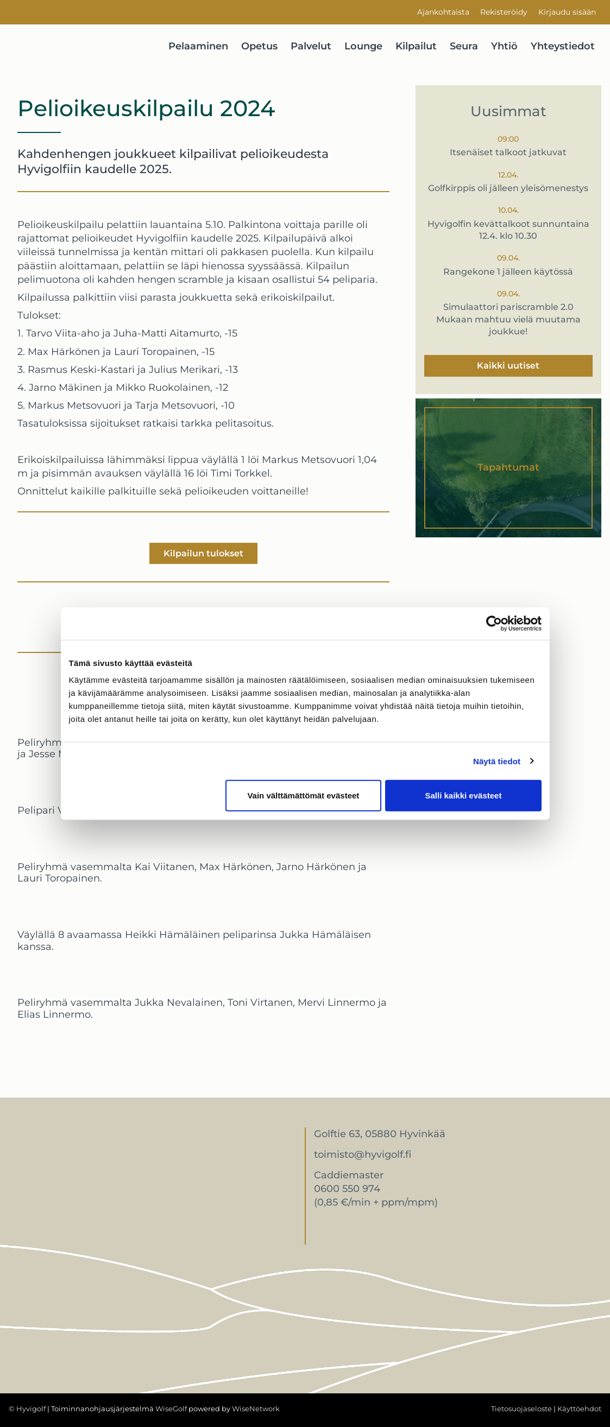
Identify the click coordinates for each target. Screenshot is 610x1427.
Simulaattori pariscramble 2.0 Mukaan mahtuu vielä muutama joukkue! (508, 319)
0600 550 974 (347, 1189)
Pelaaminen (198, 46)
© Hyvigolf (27, 1408)
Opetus (259, 46)
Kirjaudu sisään (567, 12)
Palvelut (311, 46)
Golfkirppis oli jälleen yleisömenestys (508, 188)
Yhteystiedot (563, 46)
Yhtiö (504, 46)
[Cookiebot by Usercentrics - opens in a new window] (494, 623)
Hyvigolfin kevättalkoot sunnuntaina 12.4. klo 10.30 (508, 230)
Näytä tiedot (496, 760)
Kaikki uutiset (508, 365)
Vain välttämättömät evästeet (303, 795)
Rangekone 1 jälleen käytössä (508, 272)
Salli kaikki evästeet (463, 795)
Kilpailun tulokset (203, 553)
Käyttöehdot (579, 1408)
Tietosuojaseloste (521, 1408)
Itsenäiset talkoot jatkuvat (508, 152)
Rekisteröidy (503, 12)
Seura (464, 46)
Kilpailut (416, 46)
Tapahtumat (508, 467)
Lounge (363, 46)
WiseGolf (171, 1408)
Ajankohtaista (443, 12)
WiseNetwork (256, 1408)
